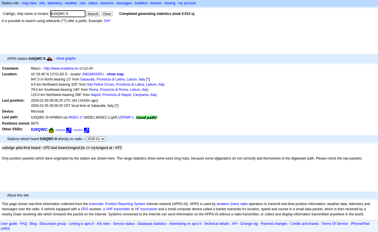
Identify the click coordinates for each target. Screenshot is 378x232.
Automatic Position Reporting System (117, 204)
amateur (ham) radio (232, 204)
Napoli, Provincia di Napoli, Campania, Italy (124, 95)
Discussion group (53, 224)
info (42, 3)
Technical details (216, 224)
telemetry (55, 3)
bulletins (141, 3)
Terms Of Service (335, 224)
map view (29, 3)
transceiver (148, 209)
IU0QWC (39, 129)
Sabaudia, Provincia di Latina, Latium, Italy (112, 79)
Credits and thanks (304, 224)
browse (155, 3)
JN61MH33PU (93, 74)
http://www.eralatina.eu (61, 68)
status (92, 3)
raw (82, 3)
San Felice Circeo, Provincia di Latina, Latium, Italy (126, 84)
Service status (123, 224)
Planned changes (274, 224)
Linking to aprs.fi (81, 224)
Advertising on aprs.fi (185, 224)
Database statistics (152, 224)
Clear (107, 13)
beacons (106, 3)
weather (71, 3)
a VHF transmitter (116, 209)
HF (137, 209)
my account (187, 3)
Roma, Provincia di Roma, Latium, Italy (118, 90)
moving (169, 3)
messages (124, 3)
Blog (33, 224)
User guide (9, 224)
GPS (84, 209)
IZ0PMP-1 (126, 117)
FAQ (23, 224)
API (234, 224)
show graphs (66, 58)
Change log (249, 224)
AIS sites (103, 224)
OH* (107, 21)
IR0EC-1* (75, 117)
